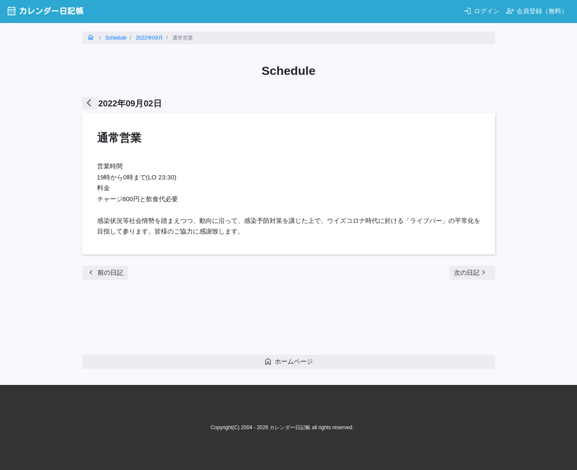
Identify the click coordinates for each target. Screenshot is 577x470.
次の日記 (471, 272)
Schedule (115, 38)
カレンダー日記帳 (44, 11)
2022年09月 (149, 38)
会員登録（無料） (537, 11)
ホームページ (288, 361)
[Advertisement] (237, 320)
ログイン (481, 11)
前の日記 (105, 272)
